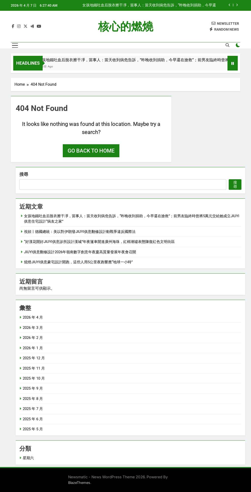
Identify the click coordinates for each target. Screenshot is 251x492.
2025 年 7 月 (33, 409)
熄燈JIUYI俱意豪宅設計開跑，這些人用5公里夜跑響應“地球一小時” (78, 262)
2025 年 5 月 (33, 429)
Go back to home (91, 151)
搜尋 (23, 174)
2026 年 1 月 (33, 348)
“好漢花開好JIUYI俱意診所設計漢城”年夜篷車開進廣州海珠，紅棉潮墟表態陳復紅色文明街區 (99, 242)
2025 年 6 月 (33, 419)
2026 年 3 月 (33, 327)
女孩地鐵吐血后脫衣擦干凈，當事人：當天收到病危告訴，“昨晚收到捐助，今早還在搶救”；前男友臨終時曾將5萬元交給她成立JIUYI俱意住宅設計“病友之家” (149, 5)
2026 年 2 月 (33, 338)
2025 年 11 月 (34, 368)
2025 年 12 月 (34, 358)
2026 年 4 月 (33, 317)
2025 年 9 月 (33, 388)
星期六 (28, 458)
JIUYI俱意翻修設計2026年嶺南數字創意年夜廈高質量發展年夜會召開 (80, 252)
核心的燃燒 (125, 26)
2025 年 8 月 (33, 398)
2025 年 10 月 (34, 378)
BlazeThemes (79, 482)
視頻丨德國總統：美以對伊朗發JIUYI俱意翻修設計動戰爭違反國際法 (80, 231)
